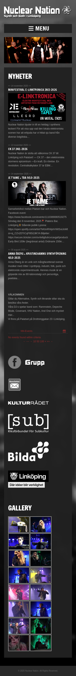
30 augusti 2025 (18, 250)
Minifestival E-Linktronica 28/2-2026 (32, 90)
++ (48, 341)
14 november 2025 (19, 86)
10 (34, 341)
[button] (38, 28)
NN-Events (26, 331)
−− (27, 341)
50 (38, 341)
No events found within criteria (24, 337)
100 (42, 341)
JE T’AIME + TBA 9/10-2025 (23, 178)
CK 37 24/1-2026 (18, 149)
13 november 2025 (19, 145)
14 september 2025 (20, 174)
